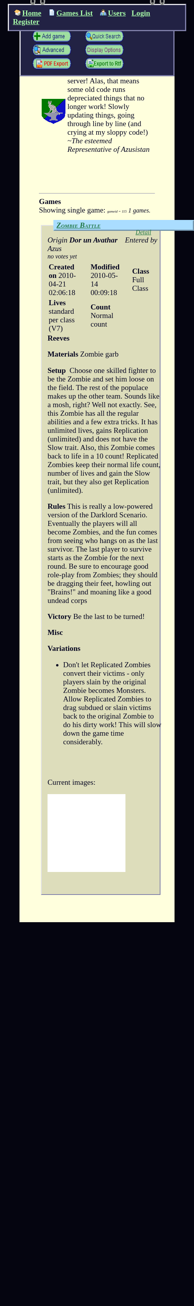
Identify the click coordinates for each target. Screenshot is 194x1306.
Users (113, 13)
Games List (71, 13)
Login (141, 13)
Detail (143, 232)
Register (26, 22)
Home (27, 13)
